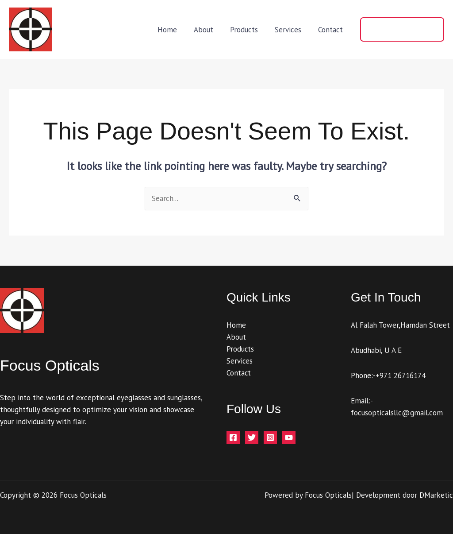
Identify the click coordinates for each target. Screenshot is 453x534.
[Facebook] (233, 438)
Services (290, 30)
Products (248, 30)
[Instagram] (270, 438)
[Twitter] (251, 438)
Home (175, 30)
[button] (402, 29)
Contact (331, 30)
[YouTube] (289, 438)
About (209, 30)
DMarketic (436, 495)
